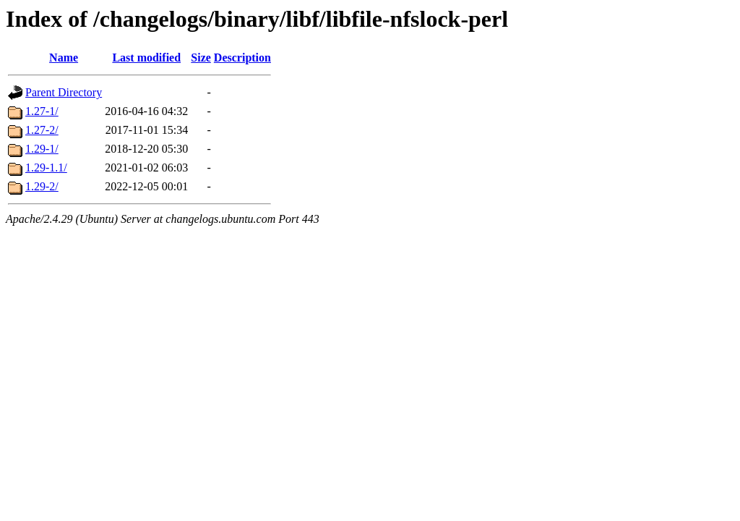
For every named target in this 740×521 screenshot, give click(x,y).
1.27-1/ (42, 111)
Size (201, 57)
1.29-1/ (42, 149)
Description (242, 57)
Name (63, 57)
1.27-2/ (42, 130)
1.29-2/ (42, 186)
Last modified (146, 57)
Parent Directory (63, 92)
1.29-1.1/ (46, 167)
